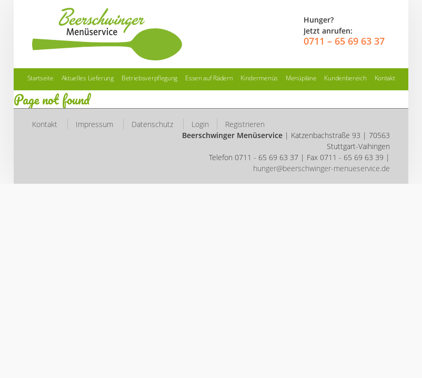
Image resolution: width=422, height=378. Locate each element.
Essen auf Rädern (209, 78)
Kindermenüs (259, 78)
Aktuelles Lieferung (88, 78)
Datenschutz (152, 124)
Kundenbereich (345, 78)
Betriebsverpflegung (149, 78)
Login (200, 124)
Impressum (94, 124)
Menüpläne (301, 78)
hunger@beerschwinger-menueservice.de (321, 168)
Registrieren (245, 124)
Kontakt (385, 78)
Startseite (40, 78)
